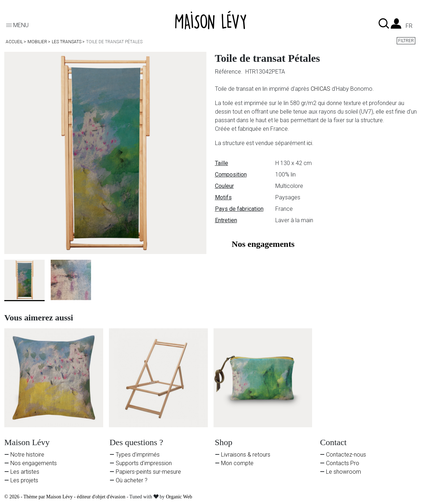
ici (309, 143)
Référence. (229, 71)
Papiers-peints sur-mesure (148, 471)
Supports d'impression (144, 463)
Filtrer (406, 40)
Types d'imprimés (138, 454)
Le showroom (343, 471)
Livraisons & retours (245, 454)
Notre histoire (27, 454)
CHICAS (320, 88)
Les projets (24, 480)
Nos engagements (33, 463)
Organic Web (179, 496)
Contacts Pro (342, 463)
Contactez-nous (346, 454)
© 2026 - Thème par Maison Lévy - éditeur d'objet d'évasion (65, 496)
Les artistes (24, 471)
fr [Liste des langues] (409, 26)
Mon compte (237, 463)
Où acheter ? (131, 480)
